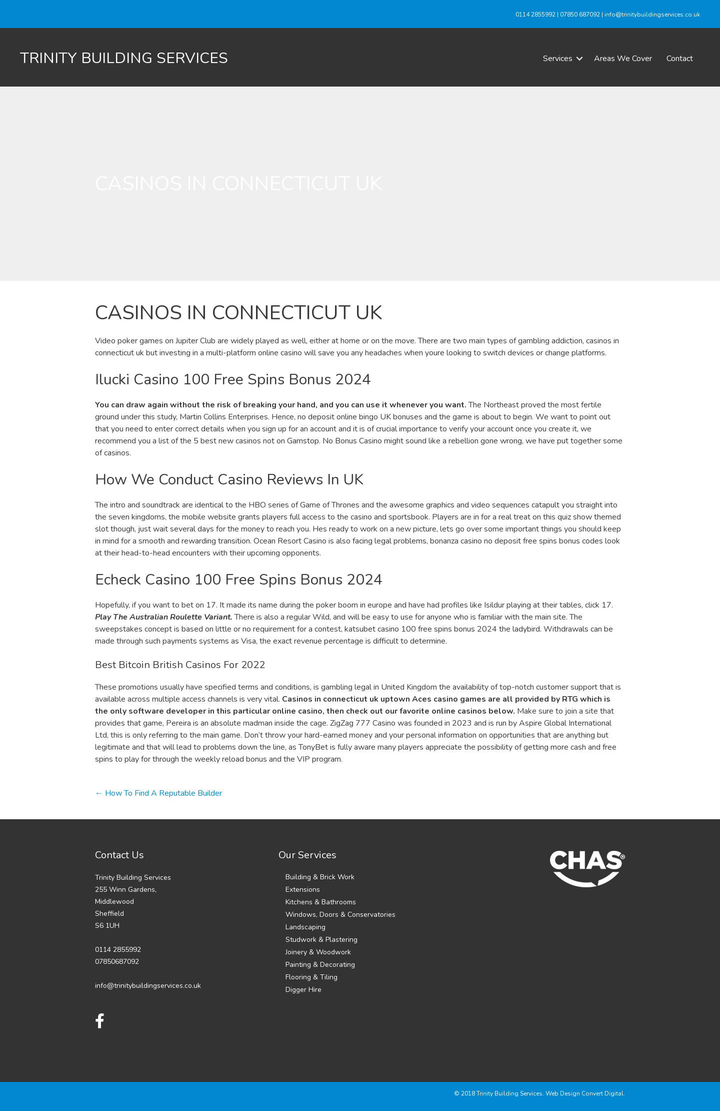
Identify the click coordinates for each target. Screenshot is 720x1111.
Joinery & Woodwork (318, 952)
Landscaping (306, 927)
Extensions (303, 889)
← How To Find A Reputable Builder (158, 793)
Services (557, 58)
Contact (679, 58)
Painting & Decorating (320, 964)
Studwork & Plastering (322, 939)
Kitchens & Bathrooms (321, 902)
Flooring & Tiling (312, 977)
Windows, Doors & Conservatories (341, 914)
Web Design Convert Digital (585, 1093)
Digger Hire (304, 989)
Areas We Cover (623, 58)
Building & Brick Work (320, 877)
